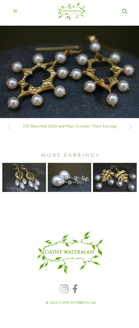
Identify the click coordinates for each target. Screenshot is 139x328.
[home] (66, 11)
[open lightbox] (69, 72)
